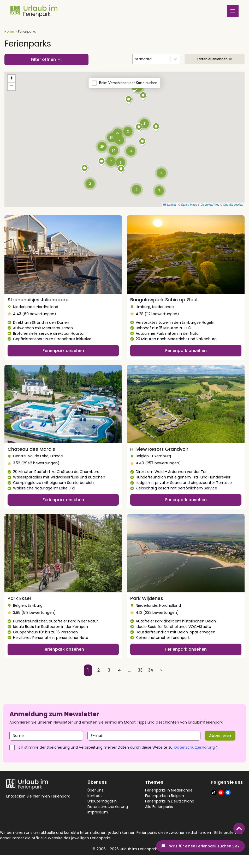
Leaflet (169, 204)
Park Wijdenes (146, 598)
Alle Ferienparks (159, 806)
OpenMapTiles (210, 204)
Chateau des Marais (31, 449)
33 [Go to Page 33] (140, 670)
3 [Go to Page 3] (109, 670)
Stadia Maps (189, 204)
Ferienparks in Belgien (164, 795)
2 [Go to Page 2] (98, 670)
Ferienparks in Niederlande (169, 790)
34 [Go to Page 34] (150, 670)
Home (9, 31)
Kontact (94, 795)
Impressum (97, 812)
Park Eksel (19, 598)
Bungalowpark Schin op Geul (163, 299)
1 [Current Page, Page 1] (88, 670)
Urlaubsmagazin (102, 801)
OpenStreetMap (233, 204)
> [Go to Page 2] (161, 670)
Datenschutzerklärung (194, 747)
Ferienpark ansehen (63, 351)
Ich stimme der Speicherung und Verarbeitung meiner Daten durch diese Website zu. (118, 747)
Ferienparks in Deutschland (169, 801)
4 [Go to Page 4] (119, 670)
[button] (128, 100)
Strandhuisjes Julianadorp (38, 299)
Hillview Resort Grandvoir (159, 449)
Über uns (95, 790)
